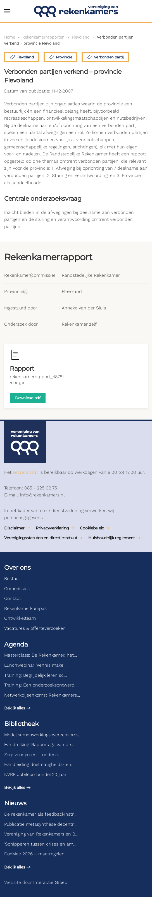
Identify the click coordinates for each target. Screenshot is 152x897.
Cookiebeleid (92, 528)
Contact (12, 598)
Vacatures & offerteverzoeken (35, 628)
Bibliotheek (21, 724)
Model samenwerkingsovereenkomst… (43, 734)
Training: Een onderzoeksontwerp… (40, 685)
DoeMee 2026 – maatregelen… (36, 853)
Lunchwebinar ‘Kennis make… (35, 665)
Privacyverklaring (52, 528)
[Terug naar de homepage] (76, 11)
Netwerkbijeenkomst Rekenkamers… (42, 695)
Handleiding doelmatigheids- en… (39, 764)
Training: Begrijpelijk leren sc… (35, 675)
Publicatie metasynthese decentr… (40, 824)
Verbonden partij (105, 57)
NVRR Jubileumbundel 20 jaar (35, 774)
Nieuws (15, 803)
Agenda (16, 644)
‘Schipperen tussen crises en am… (40, 844)
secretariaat (25, 472)
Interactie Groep (50, 882)
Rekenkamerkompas (25, 608)
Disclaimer (14, 528)
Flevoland (22, 57)
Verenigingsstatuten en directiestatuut (40, 537)
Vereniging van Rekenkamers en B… (41, 834)
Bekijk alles (14, 708)
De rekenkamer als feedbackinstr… (40, 814)
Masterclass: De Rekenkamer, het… (40, 655)
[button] (7, 11)
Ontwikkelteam (20, 618)
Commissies (17, 588)
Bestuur (12, 578)
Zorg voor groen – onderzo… (33, 754)
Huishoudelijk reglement (111, 537)
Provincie (60, 57)
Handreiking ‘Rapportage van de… (39, 744)
